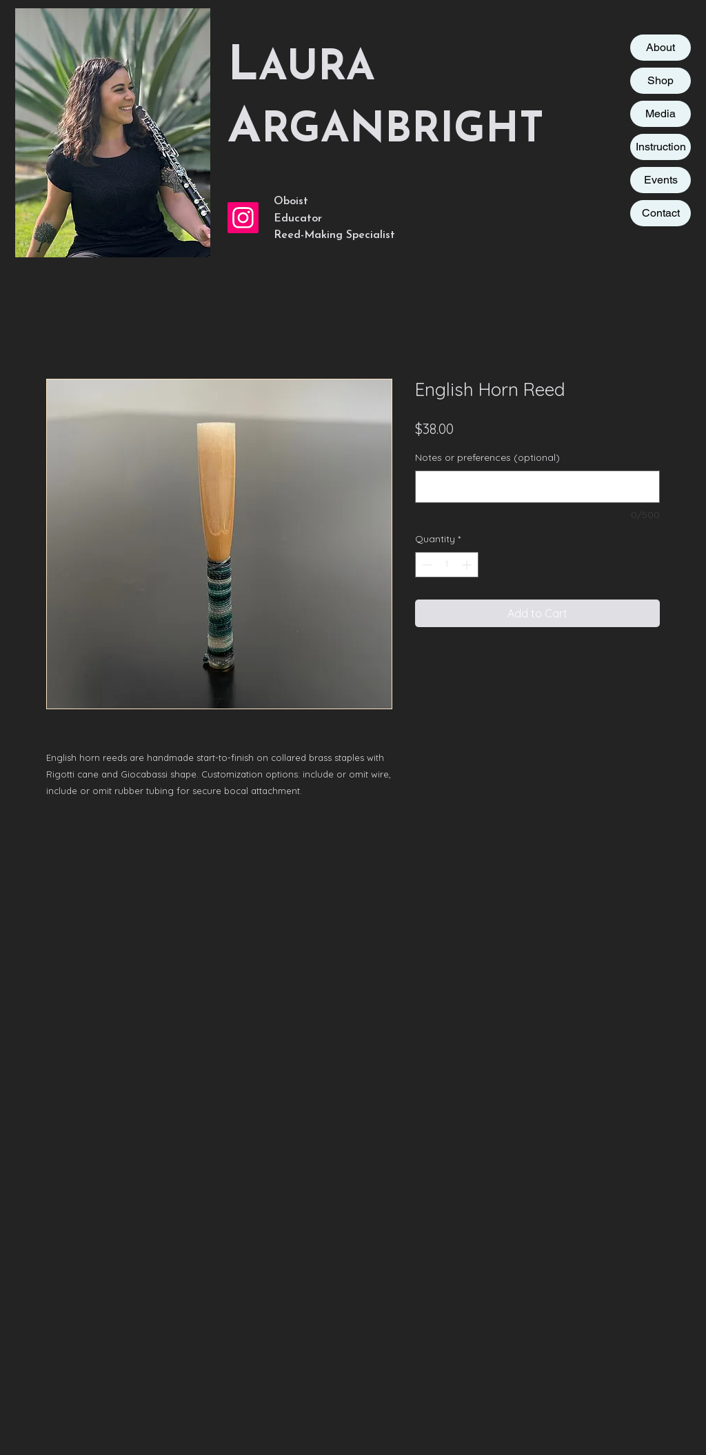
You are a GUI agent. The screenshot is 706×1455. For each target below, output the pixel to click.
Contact (661, 212)
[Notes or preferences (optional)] (537, 487)
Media (660, 113)
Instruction (661, 146)
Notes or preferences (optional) (487, 457)
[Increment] (467, 565)
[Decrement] (425, 565)
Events (661, 179)
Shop (660, 80)
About (660, 47)
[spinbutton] (446, 565)
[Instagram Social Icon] (243, 217)
